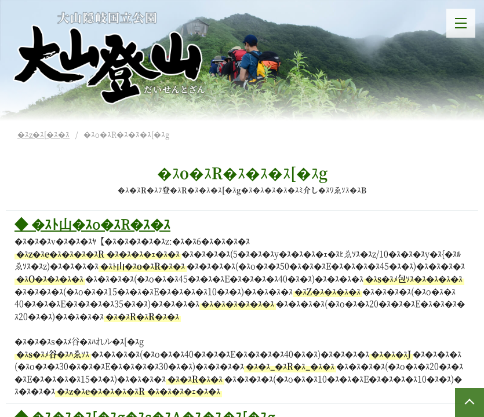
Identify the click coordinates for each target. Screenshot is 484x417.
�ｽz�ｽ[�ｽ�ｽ (43, 134)
